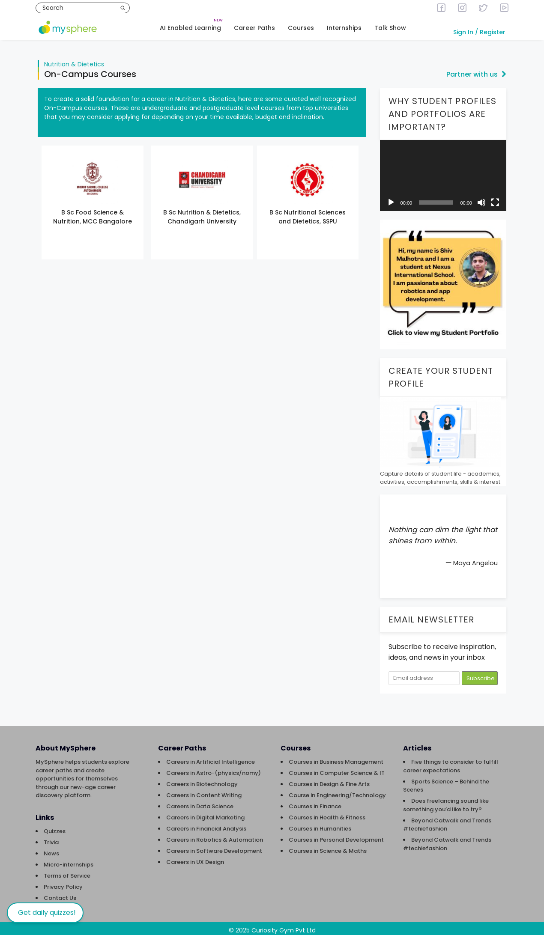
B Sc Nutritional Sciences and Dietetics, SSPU (307, 212)
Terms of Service (67, 871)
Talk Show (390, 28)
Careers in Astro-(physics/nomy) (213, 769)
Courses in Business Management (336, 757)
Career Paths (254, 28)
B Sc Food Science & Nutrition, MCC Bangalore (92, 212)
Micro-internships (68, 860)
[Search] (122, 8)
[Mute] (481, 198)
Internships (344, 28)
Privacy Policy (63, 882)
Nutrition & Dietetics (74, 60)
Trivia (51, 838)
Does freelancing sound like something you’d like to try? (446, 800)
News (51, 849)
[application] (443, 171)
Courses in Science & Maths (328, 847)
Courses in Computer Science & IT (337, 769)
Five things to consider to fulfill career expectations (450, 761)
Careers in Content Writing (204, 791)
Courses (301, 28)
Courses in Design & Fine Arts (329, 780)
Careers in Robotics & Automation (214, 835)
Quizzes (55, 827)
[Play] (391, 198)
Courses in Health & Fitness (327, 813)
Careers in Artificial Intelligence (210, 757)
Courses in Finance (315, 802)
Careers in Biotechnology (202, 780)
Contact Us (60, 894)
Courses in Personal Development (336, 835)
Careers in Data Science (199, 802)
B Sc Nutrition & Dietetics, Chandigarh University (202, 212)
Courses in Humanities (320, 824)
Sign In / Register (479, 32)
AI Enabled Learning (190, 28)
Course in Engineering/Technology (337, 791)
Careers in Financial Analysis (206, 824)
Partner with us (476, 70)
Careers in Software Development (214, 847)
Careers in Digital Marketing (205, 813)
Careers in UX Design (195, 858)
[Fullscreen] (495, 198)
